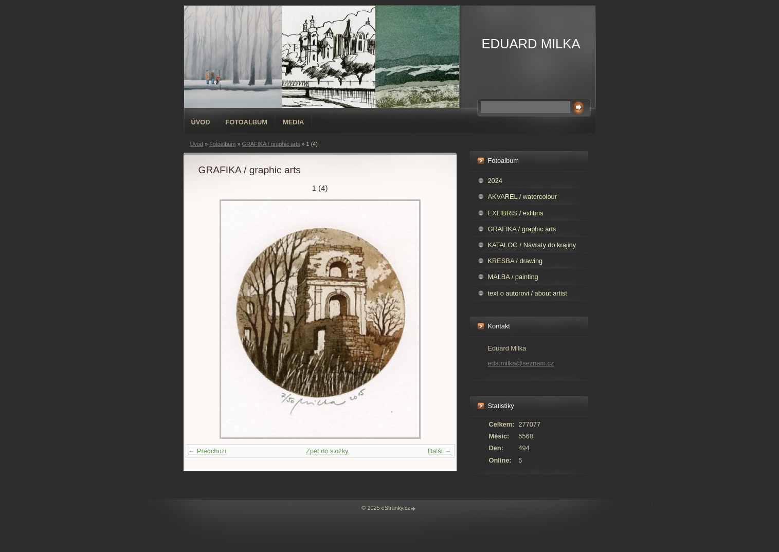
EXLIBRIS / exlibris (516, 213)
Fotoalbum (246, 122)
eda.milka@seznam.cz (521, 363)
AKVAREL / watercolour (522, 196)
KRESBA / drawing (515, 261)
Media (293, 122)
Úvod (200, 122)
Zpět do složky (327, 451)
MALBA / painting (513, 277)
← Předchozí (208, 451)
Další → (439, 451)
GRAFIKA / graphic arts (271, 144)
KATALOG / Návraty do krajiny (532, 245)
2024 (495, 181)
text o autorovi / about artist (527, 293)
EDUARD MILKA (531, 43)
